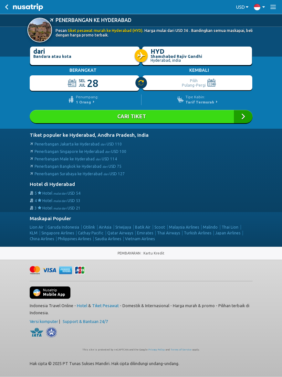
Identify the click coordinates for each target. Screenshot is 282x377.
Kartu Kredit (153, 253)
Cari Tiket (141, 116)
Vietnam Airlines (140, 239)
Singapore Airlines (57, 233)
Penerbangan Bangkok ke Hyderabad (78, 166)
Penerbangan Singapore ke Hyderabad (80, 151)
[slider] (141, 83)
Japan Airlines (227, 233)
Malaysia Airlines (184, 227)
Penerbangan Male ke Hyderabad (76, 159)
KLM (33, 233)
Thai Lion (230, 227)
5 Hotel (57, 193)
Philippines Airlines (74, 239)
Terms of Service (181, 349)
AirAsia (105, 227)
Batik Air (143, 227)
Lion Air (37, 227)
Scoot (159, 227)
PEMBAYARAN (129, 253)
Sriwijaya (123, 227)
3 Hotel (57, 208)
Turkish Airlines (197, 233)
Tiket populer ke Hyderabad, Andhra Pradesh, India (89, 135)
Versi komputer (44, 321)
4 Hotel (57, 201)
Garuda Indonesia (63, 227)
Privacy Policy (156, 349)
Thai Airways (168, 233)
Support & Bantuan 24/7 (85, 321)
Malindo (210, 227)
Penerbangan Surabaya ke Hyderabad (80, 174)
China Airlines (42, 239)
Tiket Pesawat (105, 305)
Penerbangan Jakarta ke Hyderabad (78, 144)
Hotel (82, 305)
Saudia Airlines (108, 239)
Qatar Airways (120, 233)
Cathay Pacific (90, 233)
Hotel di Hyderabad (52, 184)
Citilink (89, 227)
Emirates (145, 233)
